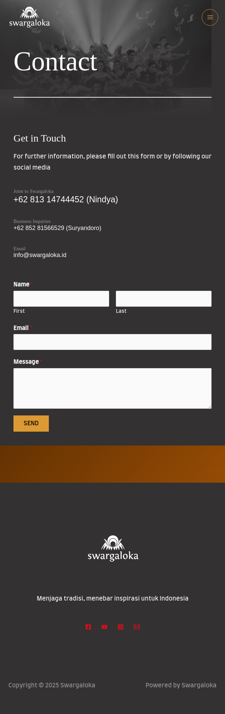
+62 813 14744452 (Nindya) (65, 199)
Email (22, 328)
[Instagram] (121, 627)
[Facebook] (88, 627)
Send (31, 423)
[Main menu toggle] (210, 17)
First (19, 311)
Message (27, 362)
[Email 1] (137, 627)
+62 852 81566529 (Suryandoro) (57, 228)
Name (23, 285)
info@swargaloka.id (39, 255)
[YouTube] (104, 627)
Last (121, 311)
